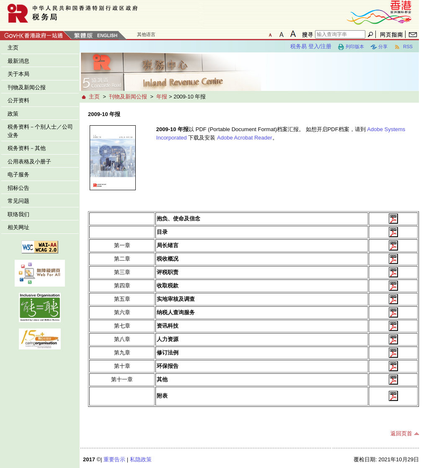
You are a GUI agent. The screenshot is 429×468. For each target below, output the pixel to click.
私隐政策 (141, 459)
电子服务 (18, 174)
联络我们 (18, 214)
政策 (13, 114)
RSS (403, 47)
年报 (161, 96)
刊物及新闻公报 (27, 87)
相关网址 (18, 227)
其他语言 (146, 34)
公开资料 (18, 100)
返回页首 (401, 433)
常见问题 (18, 201)
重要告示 (114, 459)
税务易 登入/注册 (310, 46)
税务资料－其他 (27, 148)
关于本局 (18, 74)
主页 (13, 47)
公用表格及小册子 (29, 161)
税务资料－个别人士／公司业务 (40, 131)
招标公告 (18, 188)
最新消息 (18, 61)
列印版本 (351, 47)
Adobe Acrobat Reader (244, 137)
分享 (379, 47)
